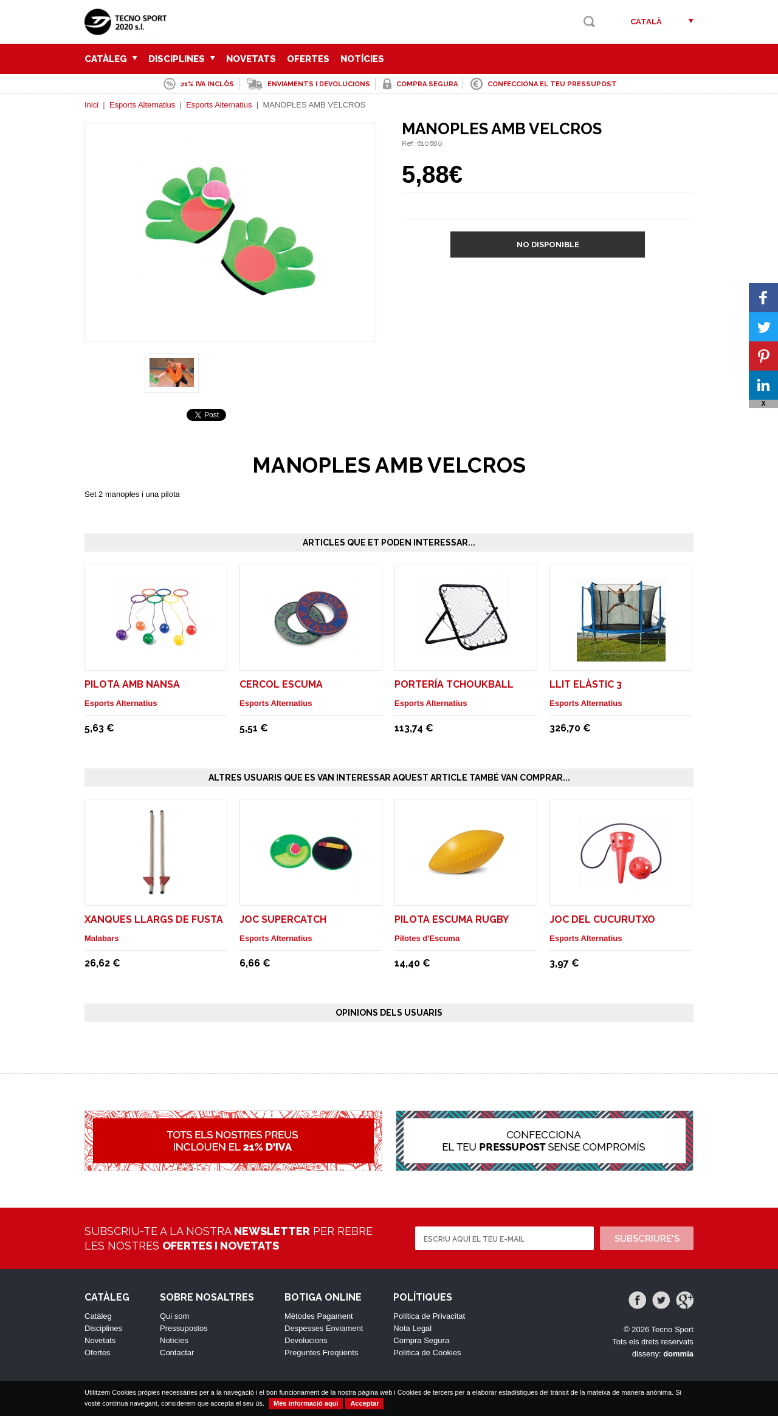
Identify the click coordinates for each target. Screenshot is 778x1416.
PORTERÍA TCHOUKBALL (454, 684)
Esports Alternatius (142, 104)
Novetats (251, 58)
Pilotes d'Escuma (427, 938)
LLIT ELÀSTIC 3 (585, 684)
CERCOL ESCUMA (281, 684)
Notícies (362, 58)
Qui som (174, 1316)
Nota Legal (412, 1328)
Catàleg (110, 58)
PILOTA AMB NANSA (132, 684)
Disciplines (181, 58)
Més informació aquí (306, 1403)
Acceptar (364, 1403)
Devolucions (306, 1340)
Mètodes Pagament (318, 1316)
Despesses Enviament (323, 1328)
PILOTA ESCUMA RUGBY (451, 919)
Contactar (177, 1352)
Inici (91, 104)
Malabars (101, 938)
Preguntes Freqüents (321, 1352)
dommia (678, 1353)
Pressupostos (184, 1328)
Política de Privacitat (429, 1316)
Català (646, 21)
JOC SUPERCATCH (282, 919)
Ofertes (308, 58)
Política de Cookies (427, 1352)
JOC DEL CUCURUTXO (602, 919)
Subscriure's (647, 1238)
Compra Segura (421, 1340)
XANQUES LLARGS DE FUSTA (153, 919)
